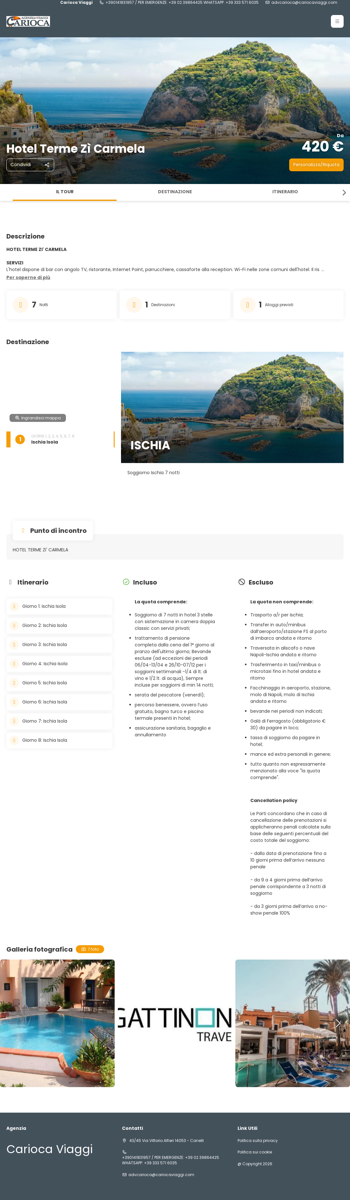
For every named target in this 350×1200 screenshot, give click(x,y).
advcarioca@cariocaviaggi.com (304, 2)
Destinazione (175, 191)
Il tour (65, 191)
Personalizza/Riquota (316, 164)
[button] (337, 21)
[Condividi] (30, 164)
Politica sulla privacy (258, 1140)
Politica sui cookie (255, 1152)
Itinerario (285, 191)
